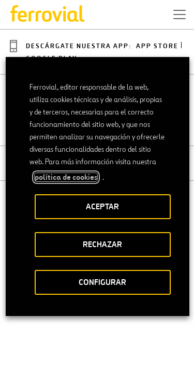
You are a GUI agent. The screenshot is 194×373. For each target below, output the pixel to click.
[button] (179, 14)
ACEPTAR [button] (102, 206)
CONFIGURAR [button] (102, 282)
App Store (157, 46)
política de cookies (65, 177)
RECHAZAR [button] (102, 244)
